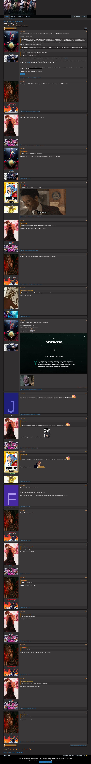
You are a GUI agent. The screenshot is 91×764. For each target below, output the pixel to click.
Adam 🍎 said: (24, 151)
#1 (86, 31)
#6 (86, 220)
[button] (16, 16)
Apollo (5, 25)
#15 (86, 543)
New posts (6, 18)
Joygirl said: (23, 420)
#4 (86, 148)
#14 (86, 510)
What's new (20, 16)
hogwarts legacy (25, 25)
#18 (86, 644)
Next (14, 28)
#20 (86, 711)
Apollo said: (23, 223)
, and (32, 216)
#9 (86, 320)
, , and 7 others (31, 77)
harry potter (18, 25)
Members (28, 16)
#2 (86, 81)
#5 (86, 182)
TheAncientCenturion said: (26, 290)
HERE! (66, 58)
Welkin (11, 309)
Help (84, 755)
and (30, 250)
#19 (86, 678)
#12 (86, 451)
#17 (86, 611)
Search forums (12, 18)
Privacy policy (79, 755)
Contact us (65, 755)
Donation (13, 16)
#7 (86, 254)
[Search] (84, 16)
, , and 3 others (31, 111)
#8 (86, 287)
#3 (86, 115)
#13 (86, 485)
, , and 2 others (33, 144)
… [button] (9, 28)
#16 (86, 577)
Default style (7, 755)
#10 (86, 393)
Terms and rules (72, 755)
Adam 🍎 (11, 136)
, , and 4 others (31, 414)
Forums (7, 16)
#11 (86, 418)
